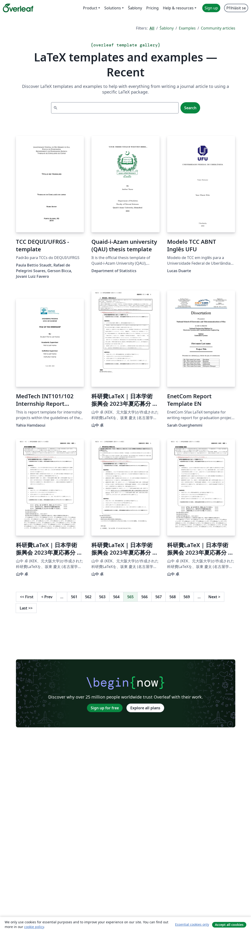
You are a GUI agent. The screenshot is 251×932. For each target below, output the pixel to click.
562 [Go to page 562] (88, 596)
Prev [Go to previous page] (46, 596)
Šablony (167, 28)
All (152, 28)
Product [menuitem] (90, 8)
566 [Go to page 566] (144, 596)
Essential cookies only (192, 924)
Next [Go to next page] (214, 596)
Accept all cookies (229, 924)
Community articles (218, 28)
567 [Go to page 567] (158, 596)
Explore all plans (145, 707)
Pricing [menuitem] (152, 8)
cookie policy (34, 926)
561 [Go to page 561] (74, 596)
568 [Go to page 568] (172, 596)
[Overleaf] (18, 8)
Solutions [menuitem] (112, 8)
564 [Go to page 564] (116, 596)
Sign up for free (105, 707)
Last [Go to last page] (26, 608)
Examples (187, 28)
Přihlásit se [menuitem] (236, 8)
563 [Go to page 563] (102, 596)
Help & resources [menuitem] (178, 8)
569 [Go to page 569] (187, 596)
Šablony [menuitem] (135, 8)
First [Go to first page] (27, 596)
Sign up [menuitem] (211, 8)
